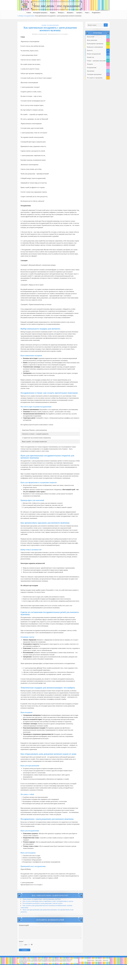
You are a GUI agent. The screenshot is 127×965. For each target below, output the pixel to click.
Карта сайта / (98, 960)
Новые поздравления (26, 16)
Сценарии (79, 12)
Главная (28, 12)
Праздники (70, 12)
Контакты (105, 960)
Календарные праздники (40, 12)
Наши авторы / (91, 960)
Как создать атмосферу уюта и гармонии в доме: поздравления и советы (48, 901)
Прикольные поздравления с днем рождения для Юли (42, 899)
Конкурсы (61, 12)
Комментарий (24, 925)
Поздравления (96, 12)
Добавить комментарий (39, 34)
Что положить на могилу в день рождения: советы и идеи (42, 903)
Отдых (87, 12)
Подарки (52, 12)
